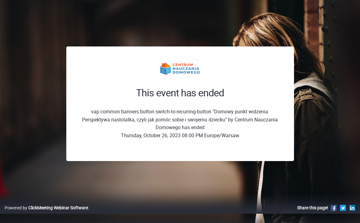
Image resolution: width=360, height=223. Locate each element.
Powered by (46, 214)
